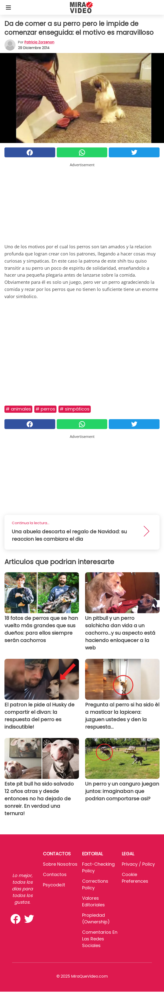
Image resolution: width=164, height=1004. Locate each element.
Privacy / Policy (138, 864)
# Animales (18, 409)
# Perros (45, 409)
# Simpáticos (75, 409)
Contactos (55, 874)
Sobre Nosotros (60, 864)
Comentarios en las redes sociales (99, 939)
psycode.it (54, 885)
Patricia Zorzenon (39, 42)
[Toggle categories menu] (8, 7)
